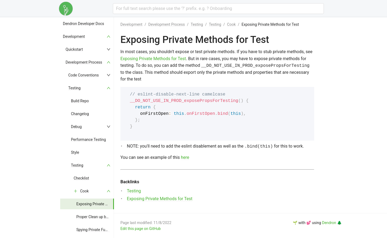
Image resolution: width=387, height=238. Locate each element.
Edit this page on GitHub (140, 228)
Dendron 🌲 (332, 223)
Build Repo (80, 101)
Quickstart (74, 49)
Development (74, 36)
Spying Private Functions (96, 230)
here (185, 157)
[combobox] (218, 8)
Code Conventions (83, 75)
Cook (84, 191)
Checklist (81, 178)
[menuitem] (87, 23)
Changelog (80, 114)
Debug (76, 127)
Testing (74, 88)
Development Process (84, 62)
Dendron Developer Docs (83, 23)
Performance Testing (88, 139)
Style (75, 152)
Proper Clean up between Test (101, 217)
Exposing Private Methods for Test (105, 204)
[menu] (87, 127)
